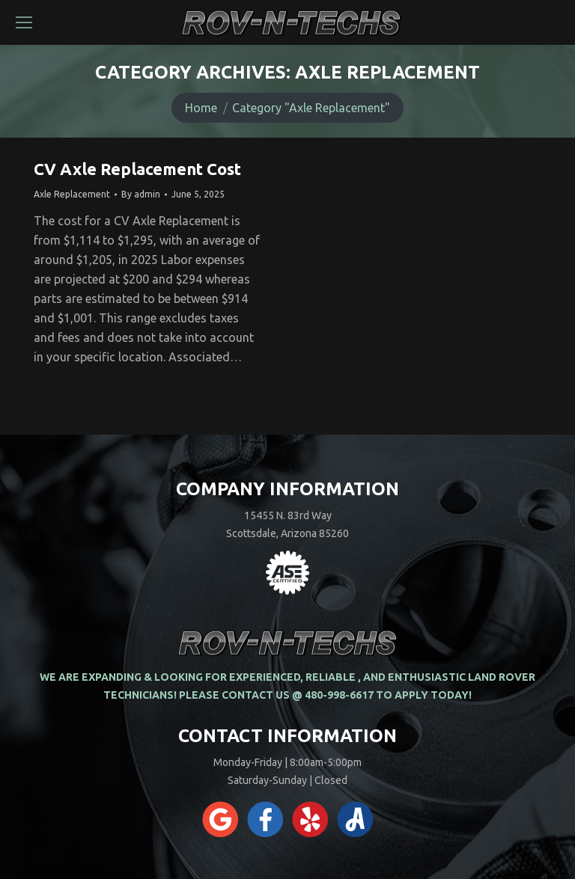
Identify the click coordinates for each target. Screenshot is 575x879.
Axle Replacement (72, 194)
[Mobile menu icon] (24, 22)
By (140, 194)
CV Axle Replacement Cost (137, 168)
